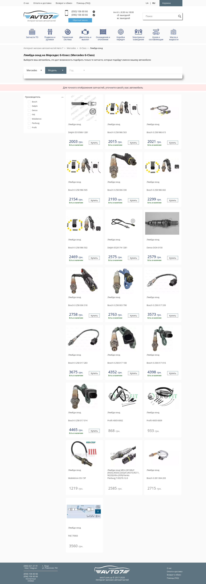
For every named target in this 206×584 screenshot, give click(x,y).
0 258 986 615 (156, 132)
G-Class (83, 48)
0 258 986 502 (77, 247)
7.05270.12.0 (117, 478)
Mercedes (71, 48)
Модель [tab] (52, 70)
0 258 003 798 (117, 305)
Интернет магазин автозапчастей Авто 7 (43, 48)
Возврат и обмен (64, 3)
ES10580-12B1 (78, 132)
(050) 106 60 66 (83, 11)
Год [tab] (71, 70)
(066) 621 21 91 (31, 565)
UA (147, 3)
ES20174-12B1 (117, 247)
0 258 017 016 (156, 362)
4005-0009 (154, 420)
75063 (73, 535)
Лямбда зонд (74, 528)
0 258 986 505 (77, 190)
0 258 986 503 (117, 132)
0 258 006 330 (117, 190)
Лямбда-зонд (96, 48)
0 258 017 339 (156, 305)
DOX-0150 (155, 247)
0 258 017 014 (77, 420)
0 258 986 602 (156, 190)
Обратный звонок (80, 20)
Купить (94, 142)
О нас (26, 3)
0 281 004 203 (156, 478)
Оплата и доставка (42, 3)
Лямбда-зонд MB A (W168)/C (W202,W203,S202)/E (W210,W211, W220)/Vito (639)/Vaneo (123, 473)
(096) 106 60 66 (83, 15)
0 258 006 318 (77, 305)
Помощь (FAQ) (83, 3)
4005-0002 (115, 420)
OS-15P (77, 478)
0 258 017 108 (117, 362)
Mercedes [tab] (32, 70)
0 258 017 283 (77, 362)
